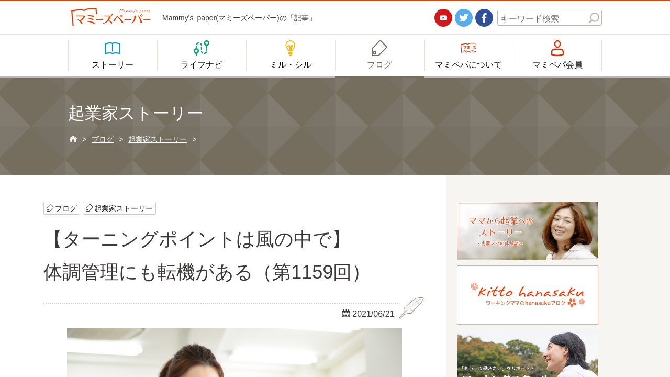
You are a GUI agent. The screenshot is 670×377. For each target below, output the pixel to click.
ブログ (66, 208)
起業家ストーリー (123, 208)
